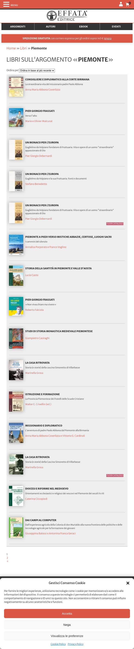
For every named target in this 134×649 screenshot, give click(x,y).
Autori (50, 26)
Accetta (67, 613)
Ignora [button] (107, 38)
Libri (23, 48)
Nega (67, 624)
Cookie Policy (58, 644)
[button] (128, 583)
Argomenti (17, 26)
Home (11, 48)
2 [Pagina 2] (7, 557)
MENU (14, 5)
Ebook (83, 26)
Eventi (116, 26)
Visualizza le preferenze (67, 636)
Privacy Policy (75, 644)
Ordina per (13, 70)
